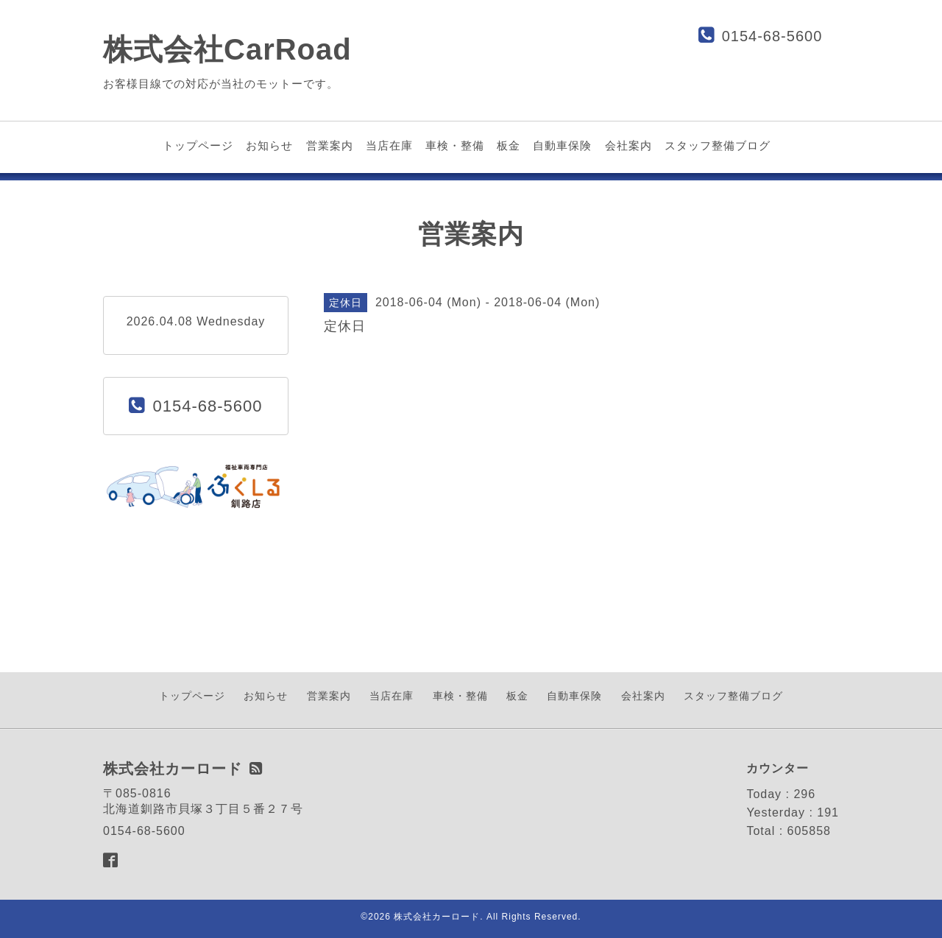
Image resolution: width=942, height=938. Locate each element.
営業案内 (329, 145)
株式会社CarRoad (227, 49)
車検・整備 (454, 145)
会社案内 (628, 145)
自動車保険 (562, 145)
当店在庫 (389, 145)
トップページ (198, 145)
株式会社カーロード (437, 916)
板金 (508, 145)
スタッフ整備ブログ (718, 145)
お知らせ (269, 145)
